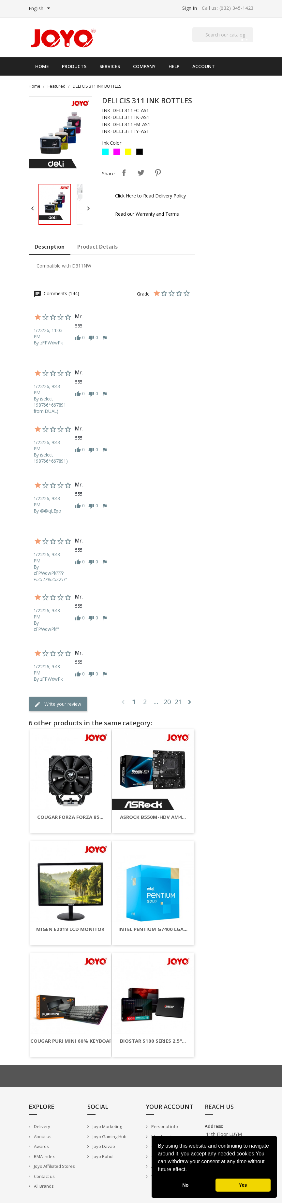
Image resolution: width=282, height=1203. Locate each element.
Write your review (57, 704)
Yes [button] (243, 1185)
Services (109, 66)
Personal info (164, 1126)
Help (174, 66)
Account (203, 66)
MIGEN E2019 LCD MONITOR (70, 929)
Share (123, 172)
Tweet (140, 172)
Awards (41, 1146)
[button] (189, 1170)
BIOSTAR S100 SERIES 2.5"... (153, 1041)
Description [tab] (50, 246)
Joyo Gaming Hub (109, 1136)
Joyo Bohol (102, 1156)
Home (42, 66)
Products (74, 66)
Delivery (41, 1126)
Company (144, 66)
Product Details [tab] (97, 246)
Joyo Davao (103, 1146)
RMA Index (44, 1156)
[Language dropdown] (40, 9)
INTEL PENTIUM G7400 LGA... (152, 929)
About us (42, 1136)
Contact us (44, 1176)
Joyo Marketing (107, 1126)
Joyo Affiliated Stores (54, 1166)
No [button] (185, 1185)
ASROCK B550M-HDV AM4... (153, 817)
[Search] (223, 34)
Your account (169, 1106)
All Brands (43, 1186)
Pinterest (157, 172)
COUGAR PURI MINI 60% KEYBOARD (73, 1041)
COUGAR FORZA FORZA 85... (70, 817)
